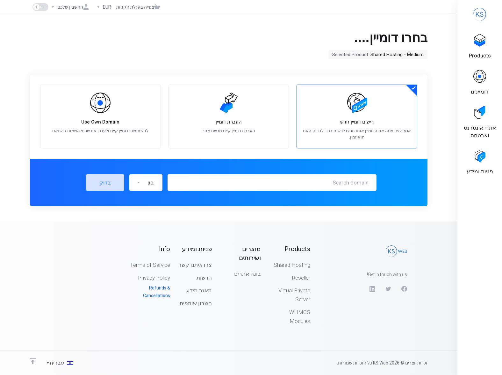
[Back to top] (33, 361)
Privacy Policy (154, 277)
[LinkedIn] (372, 288)
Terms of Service (150, 265)
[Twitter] (388, 288)
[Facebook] (404, 288)
